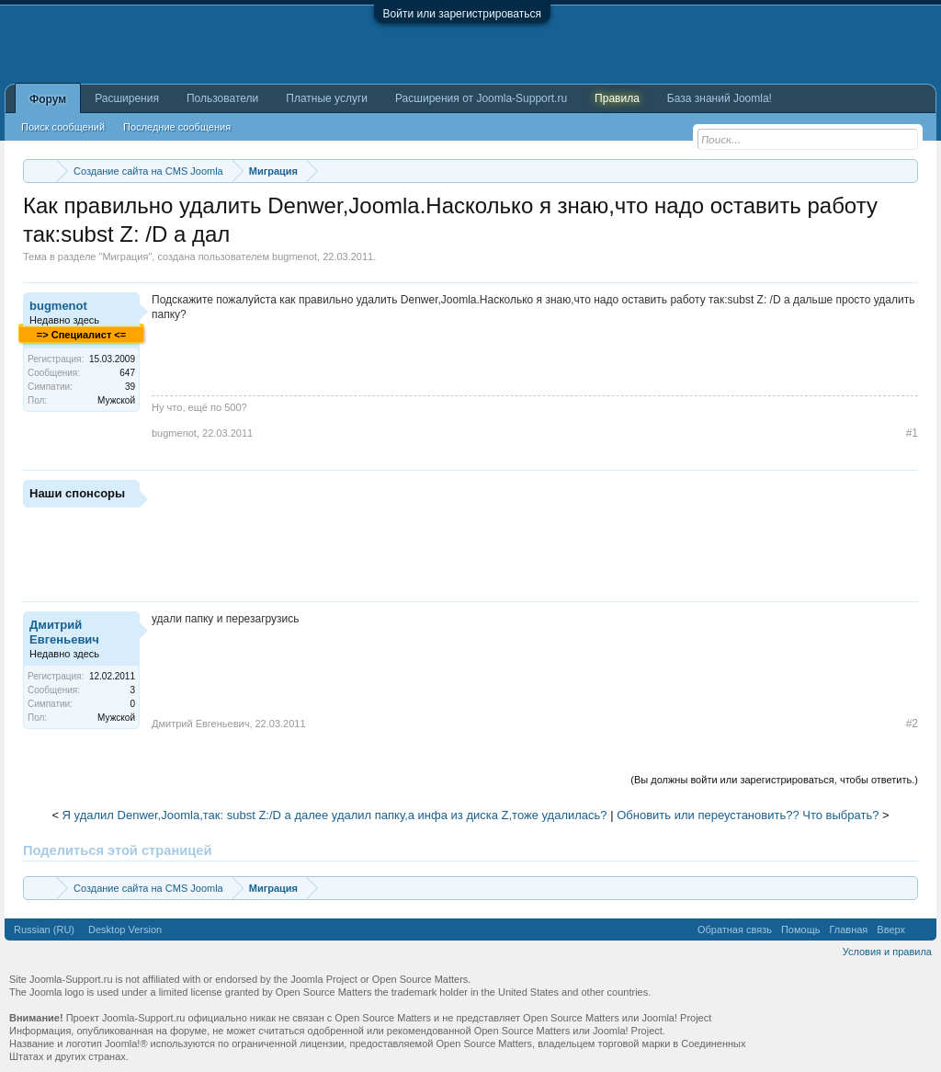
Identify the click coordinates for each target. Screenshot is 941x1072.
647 (127, 373)
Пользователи (222, 98)
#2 (912, 723)
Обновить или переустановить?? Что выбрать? (748, 815)
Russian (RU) (44, 929)
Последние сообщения (177, 126)
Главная (848, 929)
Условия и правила (887, 951)
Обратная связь (734, 929)
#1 (912, 433)
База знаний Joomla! (719, 98)
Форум (47, 99)
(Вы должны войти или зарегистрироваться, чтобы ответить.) (774, 779)
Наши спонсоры (77, 493)
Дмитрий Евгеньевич (64, 632)
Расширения (127, 98)
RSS (920, 929)
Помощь (801, 929)
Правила (617, 98)
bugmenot (294, 256)
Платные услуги (327, 98)
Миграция (125, 256)
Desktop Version (125, 929)
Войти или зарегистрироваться (462, 13)
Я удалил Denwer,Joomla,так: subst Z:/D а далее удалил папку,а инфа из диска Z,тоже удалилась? (334, 815)
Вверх (891, 929)
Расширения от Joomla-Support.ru (481, 98)
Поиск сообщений (63, 126)
